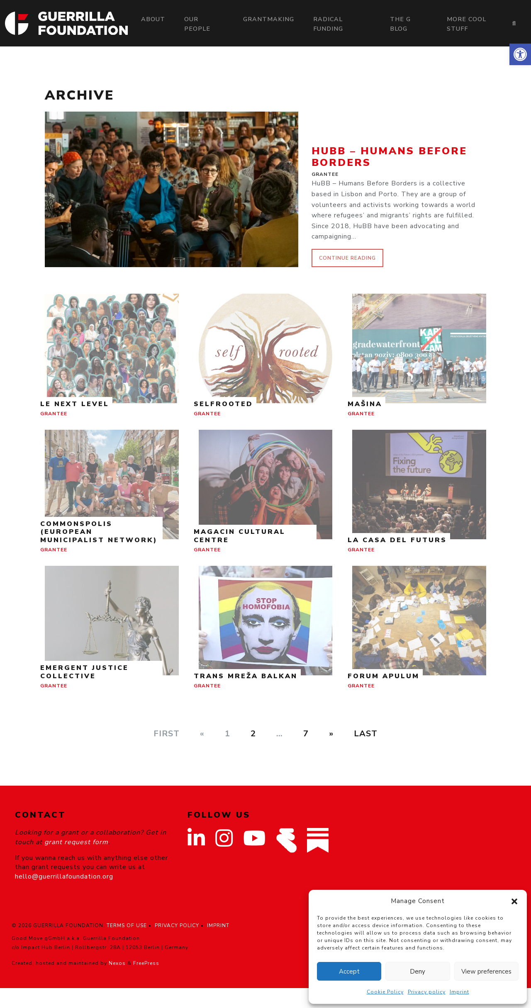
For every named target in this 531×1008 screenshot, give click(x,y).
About (153, 19)
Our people (197, 24)
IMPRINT (218, 925)
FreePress (146, 963)
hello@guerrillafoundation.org (64, 876)
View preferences (486, 971)
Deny (417, 971)
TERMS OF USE (127, 925)
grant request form (76, 842)
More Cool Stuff (466, 24)
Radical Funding (328, 24)
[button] (520, 54)
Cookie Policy (385, 992)
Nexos (117, 963)
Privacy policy (427, 992)
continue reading (347, 258)
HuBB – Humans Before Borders (389, 157)
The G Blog (400, 24)
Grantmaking (268, 19)
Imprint (459, 992)
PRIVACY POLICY (177, 925)
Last (366, 733)
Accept (349, 971)
